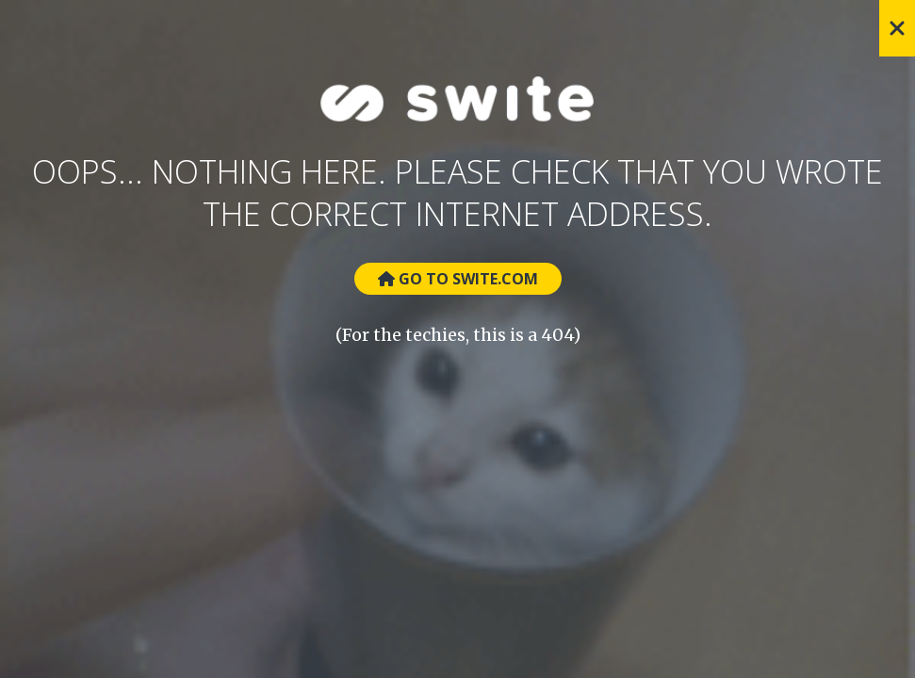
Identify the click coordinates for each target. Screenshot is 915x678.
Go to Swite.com (458, 278)
